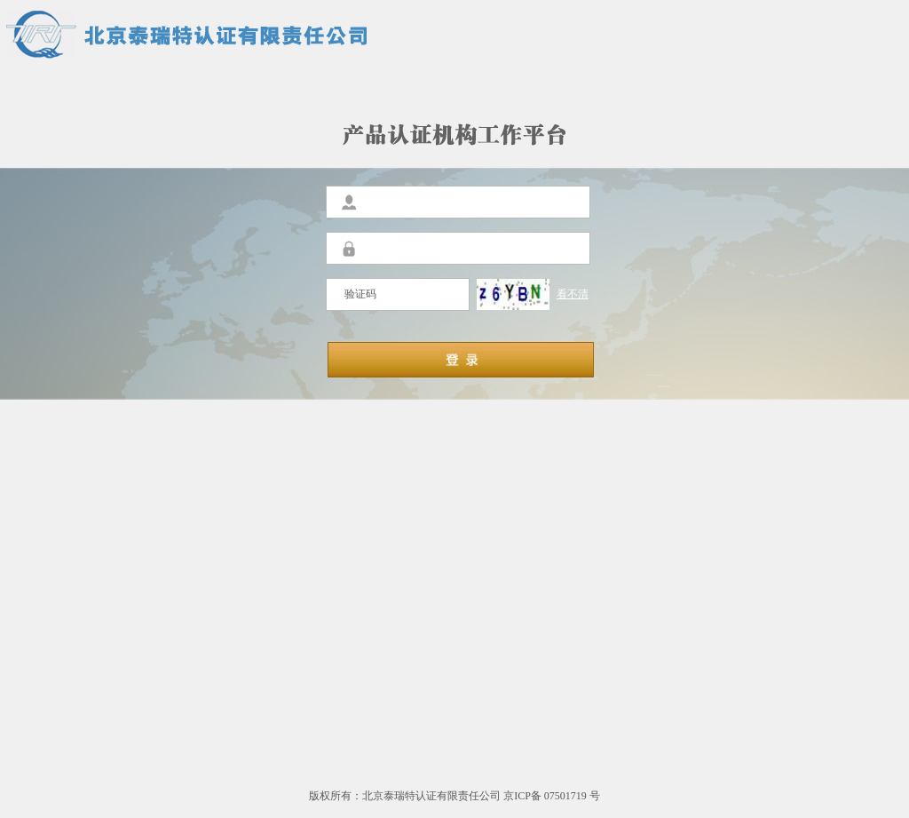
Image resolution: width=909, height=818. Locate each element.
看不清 (573, 294)
